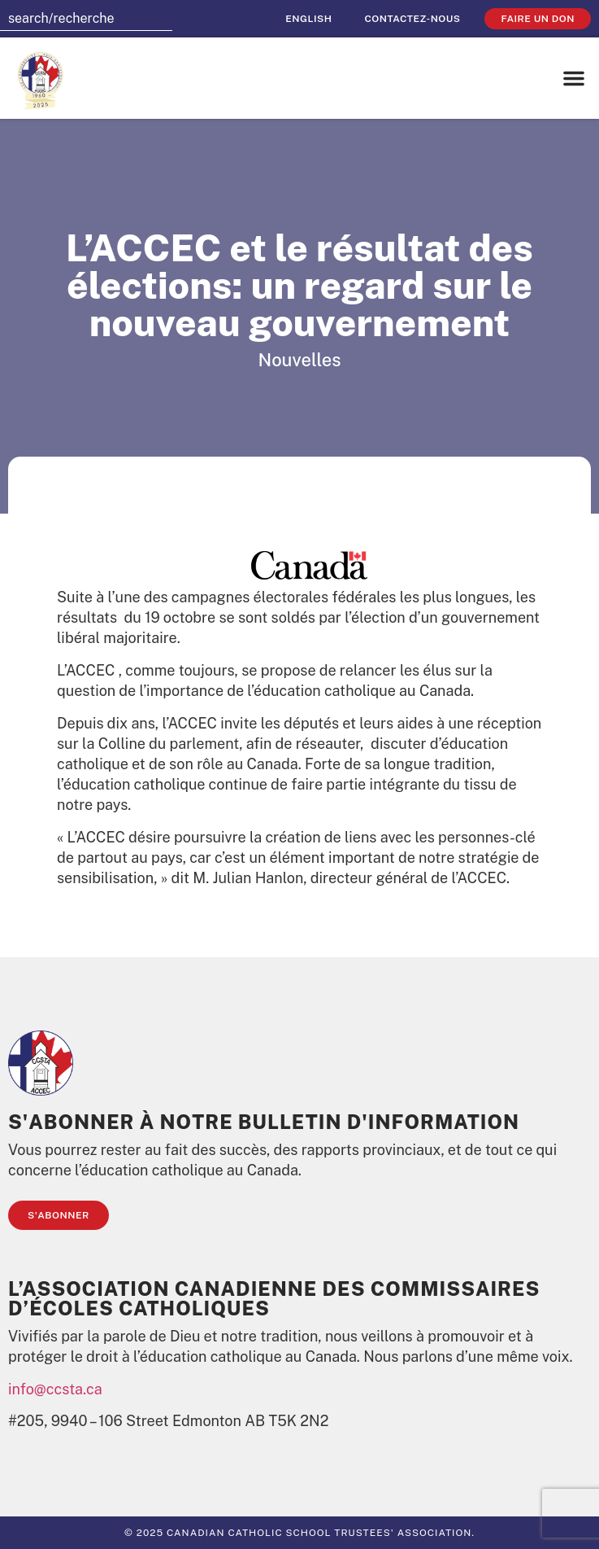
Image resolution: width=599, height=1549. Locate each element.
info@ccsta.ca (55, 1389)
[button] (574, 78)
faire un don (538, 18)
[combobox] (86, 19)
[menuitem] (308, 18)
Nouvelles (299, 359)
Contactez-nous (412, 18)
